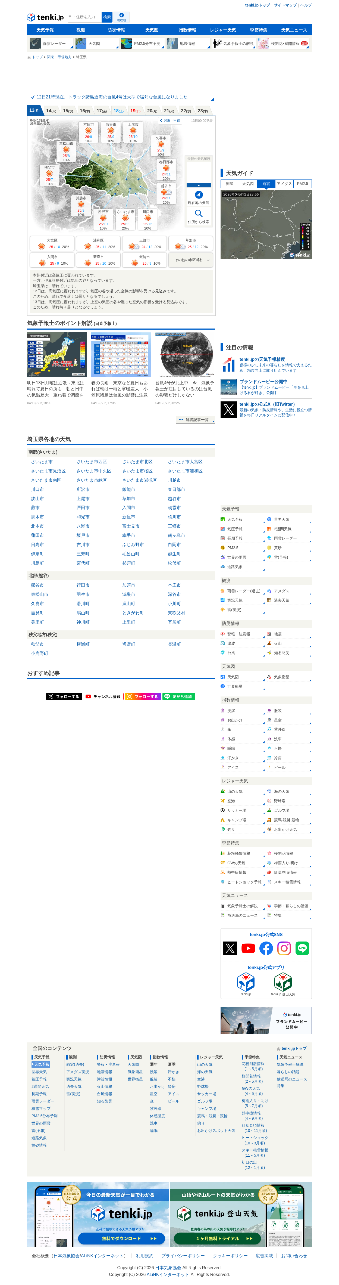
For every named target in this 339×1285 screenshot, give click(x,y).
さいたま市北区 (137, 461)
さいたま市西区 (92, 461)
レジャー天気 (223, 30)
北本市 (37, 526)
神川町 (83, 622)
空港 (201, 1079)
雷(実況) (73, 1094)
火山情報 (104, 1086)
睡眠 (154, 1130)
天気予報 (45, 30)
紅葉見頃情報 (257, 1128)
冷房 (171, 1086)
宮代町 (83, 563)
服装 (154, 1079)
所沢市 (103, 220)
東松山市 (66, 151)
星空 (154, 1094)
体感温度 (157, 1116)
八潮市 (83, 526)
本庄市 (88, 132)
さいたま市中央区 (94, 471)
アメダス (284, 183)
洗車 (154, 1123)
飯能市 (128, 489)
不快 (171, 1079)
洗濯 (154, 1072)
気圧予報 (39, 1079)
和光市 (83, 517)
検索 (107, 17)
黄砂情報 (39, 1145)
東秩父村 (176, 613)
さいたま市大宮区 (185, 461)
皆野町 (128, 644)
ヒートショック (257, 1140)
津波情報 (104, 1079)
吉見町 (37, 613)
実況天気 (73, 1079)
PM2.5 (302, 183)
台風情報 (104, 1094)
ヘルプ (306, 5)
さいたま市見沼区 (48, 471)
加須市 (128, 585)
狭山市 (37, 498)
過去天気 (73, 1086)
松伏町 (174, 563)
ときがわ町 (133, 613)
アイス (173, 1094)
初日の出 (257, 1165)
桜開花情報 (257, 1079)
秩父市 (49, 175)
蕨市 (35, 507)
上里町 (128, 622)
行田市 (83, 585)
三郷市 (174, 526)
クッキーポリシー (230, 1255)
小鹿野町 (39, 653)
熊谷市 (111, 132)
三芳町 (83, 554)
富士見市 (131, 526)
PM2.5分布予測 (45, 1116)
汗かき (173, 1072)
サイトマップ (285, 5)
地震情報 (104, 1072)
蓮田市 (37, 535)
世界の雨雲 (41, 1123)
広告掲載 (264, 1255)
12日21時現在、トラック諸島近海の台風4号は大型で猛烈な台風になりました (112, 97)
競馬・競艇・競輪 (212, 1116)
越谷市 (166, 194)
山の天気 (204, 1064)
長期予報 (39, 1094)
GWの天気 (257, 1091)
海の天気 (204, 1072)
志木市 (37, 517)
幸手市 (128, 535)
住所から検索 (198, 222)
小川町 (174, 603)
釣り (201, 1123)
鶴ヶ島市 (176, 535)
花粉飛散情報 (257, 1066)
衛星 (230, 183)
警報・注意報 (108, 1064)
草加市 (128, 498)
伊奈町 (37, 554)
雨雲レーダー (43, 1101)
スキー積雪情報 (257, 1153)
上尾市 (133, 132)
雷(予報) (38, 1130)
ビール (173, 1101)
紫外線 (155, 1108)
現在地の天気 (198, 203)
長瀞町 (174, 644)
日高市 (37, 544)
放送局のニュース (292, 1079)
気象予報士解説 (290, 1064)
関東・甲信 (172, 120)
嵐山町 (128, 603)
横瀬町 (83, 644)
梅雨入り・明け (257, 1103)
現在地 (121, 20)
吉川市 (83, 544)
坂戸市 (83, 535)
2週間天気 (40, 1086)
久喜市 (161, 146)
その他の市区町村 (189, 260)
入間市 (128, 507)
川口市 (148, 220)
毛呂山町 (131, 554)
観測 (80, 30)
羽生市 (83, 594)
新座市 (128, 517)
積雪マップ (41, 1108)
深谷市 (174, 594)
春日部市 (166, 170)
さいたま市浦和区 (185, 471)
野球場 (203, 1086)
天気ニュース (294, 30)
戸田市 (83, 507)
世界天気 (39, 1072)
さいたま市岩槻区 (139, 480)
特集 (280, 1085)
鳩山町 (83, 613)
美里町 (37, 622)
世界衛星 (135, 1079)
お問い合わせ (294, 1255)
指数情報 (187, 30)
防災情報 (116, 30)
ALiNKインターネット (102, 1255)
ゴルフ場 (204, 1101)
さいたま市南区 (46, 480)
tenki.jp (46, 18)
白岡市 (174, 544)
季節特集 (258, 30)
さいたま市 (125, 220)
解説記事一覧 (197, 419)
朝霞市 (174, 507)
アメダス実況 (77, 1072)
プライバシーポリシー (183, 1255)
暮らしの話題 (288, 1072)
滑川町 (83, 603)
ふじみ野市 (133, 544)
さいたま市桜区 (137, 471)
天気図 (151, 30)
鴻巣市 (128, 594)
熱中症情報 (257, 1116)
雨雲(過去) (75, 1064)
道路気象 (39, 1138)
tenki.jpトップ (257, 5)
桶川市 (174, 517)
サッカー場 (206, 1094)
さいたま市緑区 (92, 480)
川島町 (37, 563)
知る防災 (104, 1101)
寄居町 (174, 622)
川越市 (81, 206)
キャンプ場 (206, 1108)
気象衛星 (135, 1072)
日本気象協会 (67, 1255)
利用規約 (144, 1255)
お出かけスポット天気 (216, 1130)
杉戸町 (128, 563)
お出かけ (157, 1086)
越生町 (174, 554)
